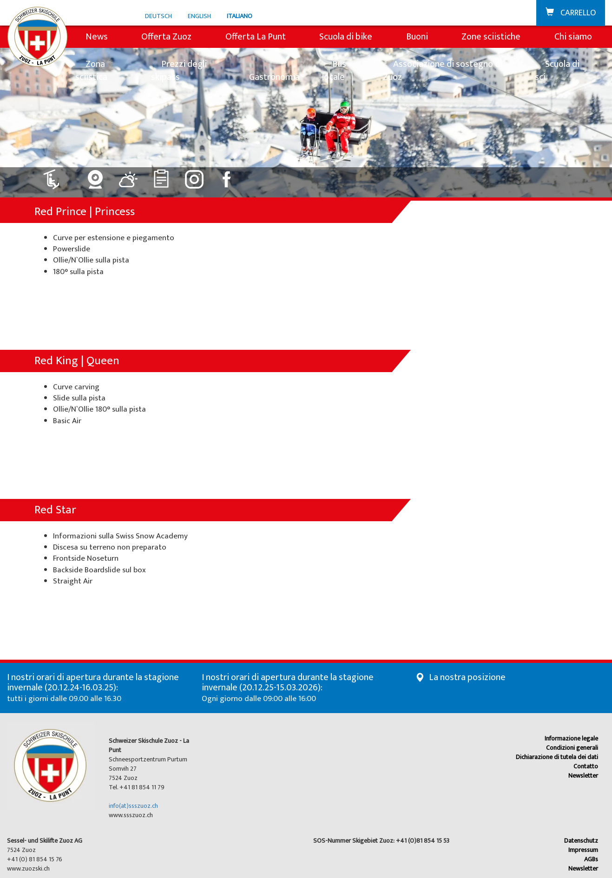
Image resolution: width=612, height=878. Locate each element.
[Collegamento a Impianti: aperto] (56, 176)
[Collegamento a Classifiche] (161, 176)
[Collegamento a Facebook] (227, 176)
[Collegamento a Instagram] (194, 176)
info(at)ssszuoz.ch (133, 805)
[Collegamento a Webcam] (95, 176)
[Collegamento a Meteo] (128, 176)
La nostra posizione (467, 677)
